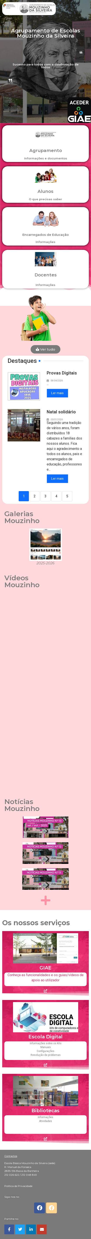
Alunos (45, 191)
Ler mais (57, 393)
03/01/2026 (57, 419)
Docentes (46, 275)
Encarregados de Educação (45, 235)
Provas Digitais (62, 373)
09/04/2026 (57, 380)
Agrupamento (45, 150)
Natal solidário (61, 411)
